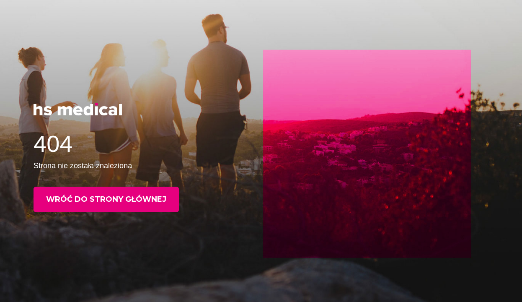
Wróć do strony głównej (106, 199)
